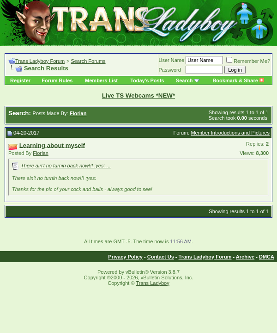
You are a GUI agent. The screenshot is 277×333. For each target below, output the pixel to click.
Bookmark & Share (238, 80)
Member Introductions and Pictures (230, 133)
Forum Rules (57, 80)
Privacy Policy (125, 256)
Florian (40, 153)
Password (170, 70)
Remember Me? (248, 61)
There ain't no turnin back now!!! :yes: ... (66, 165)
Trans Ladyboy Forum (40, 61)
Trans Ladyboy (152, 283)
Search (184, 80)
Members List (101, 80)
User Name (172, 60)
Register (20, 80)
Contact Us (160, 256)
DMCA (266, 256)
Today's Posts (147, 80)
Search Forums (88, 61)
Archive (245, 256)
